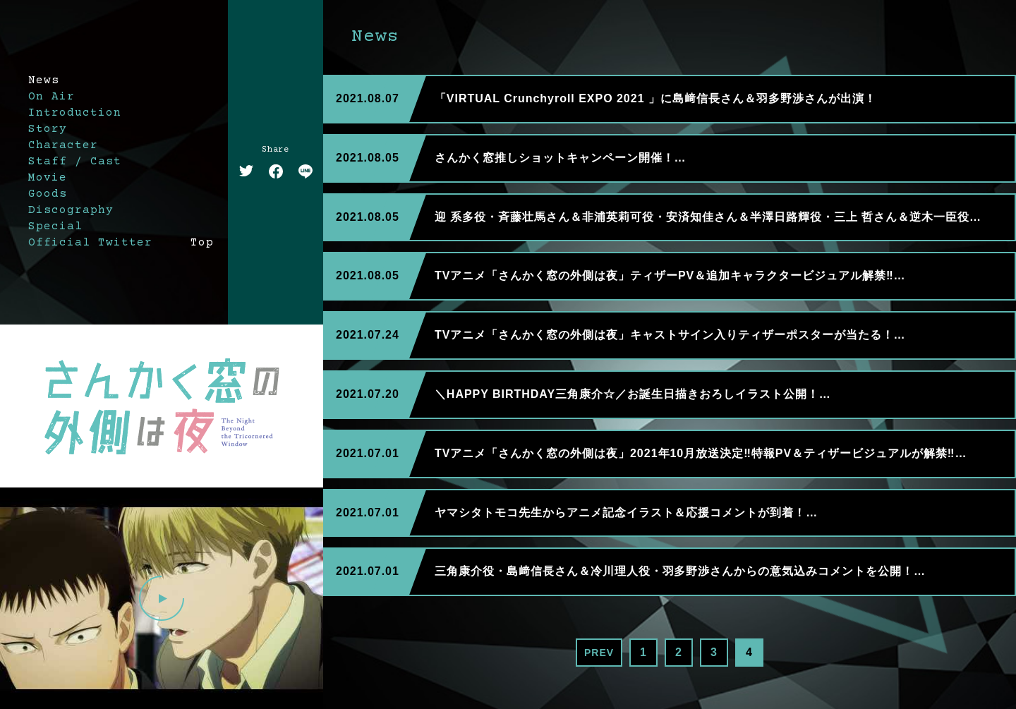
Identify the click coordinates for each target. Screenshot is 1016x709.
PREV (599, 652)
